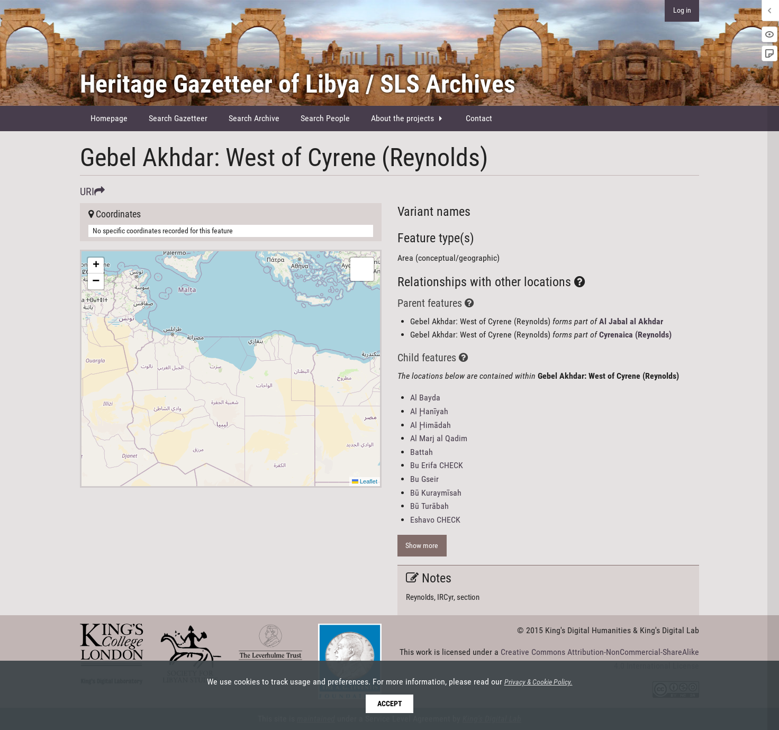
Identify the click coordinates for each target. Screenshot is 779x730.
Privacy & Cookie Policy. (538, 682)
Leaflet (364, 481)
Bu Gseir (424, 479)
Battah (421, 452)
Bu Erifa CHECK (436, 465)
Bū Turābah (429, 506)
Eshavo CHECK (435, 520)
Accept (389, 703)
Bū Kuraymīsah (435, 493)
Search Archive (254, 118)
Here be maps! (229, 368)
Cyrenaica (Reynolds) (635, 335)
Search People (325, 118)
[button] (96, 265)
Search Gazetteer (178, 118)
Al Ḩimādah (430, 425)
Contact (479, 118)
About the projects (402, 118)
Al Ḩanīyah (429, 411)
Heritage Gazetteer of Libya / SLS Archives (297, 84)
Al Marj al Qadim (438, 438)
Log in (682, 10)
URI (92, 191)
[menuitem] (109, 118)
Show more (421, 545)
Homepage (109, 118)
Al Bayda (425, 398)
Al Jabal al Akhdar (631, 321)
